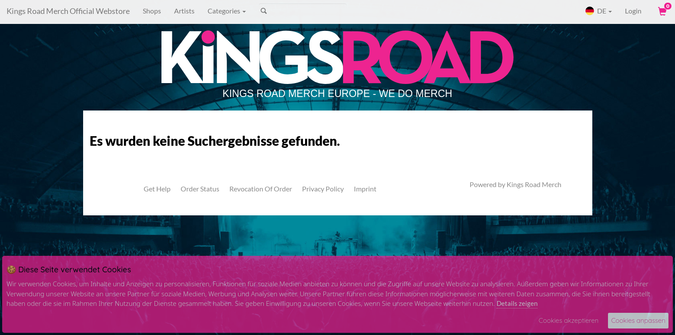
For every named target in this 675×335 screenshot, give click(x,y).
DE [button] (598, 11)
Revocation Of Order (260, 188)
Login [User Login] (633, 11)
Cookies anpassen (638, 320)
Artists (184, 11)
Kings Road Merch (534, 184)
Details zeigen (517, 303)
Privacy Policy (323, 188)
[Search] (302, 10)
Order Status (200, 188)
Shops (152, 11)
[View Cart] (661, 11)
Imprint (365, 188)
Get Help (157, 188)
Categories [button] (227, 11)
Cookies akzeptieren (569, 320)
